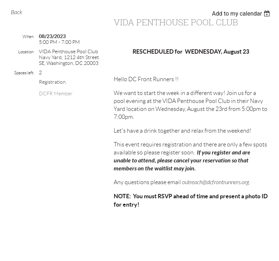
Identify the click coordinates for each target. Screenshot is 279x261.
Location (25, 51)
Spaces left (23, 72)
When (28, 36)
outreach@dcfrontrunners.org (215, 182)
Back (16, 12)
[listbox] (242, 13)
